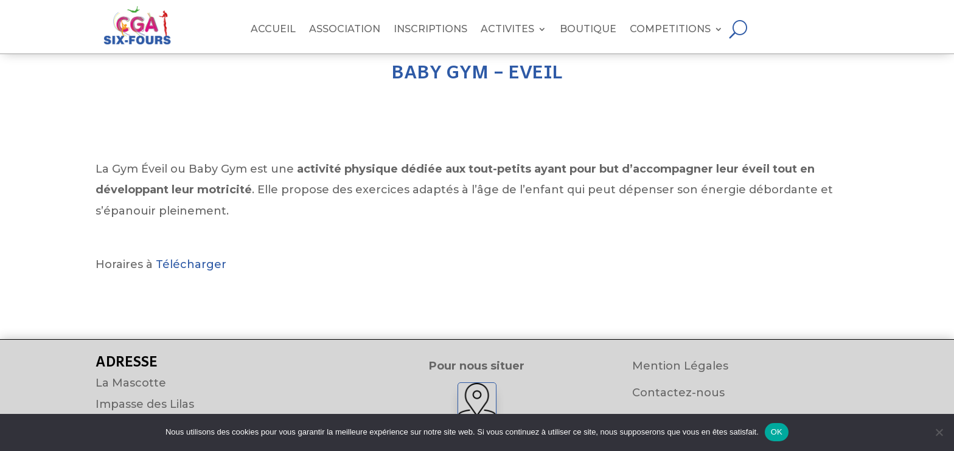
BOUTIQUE (588, 30)
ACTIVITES (507, 30)
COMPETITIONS (670, 30)
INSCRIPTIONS (430, 30)
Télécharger (191, 264)
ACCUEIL (273, 30)
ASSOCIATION (344, 30)
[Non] (939, 432)
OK (776, 431)
